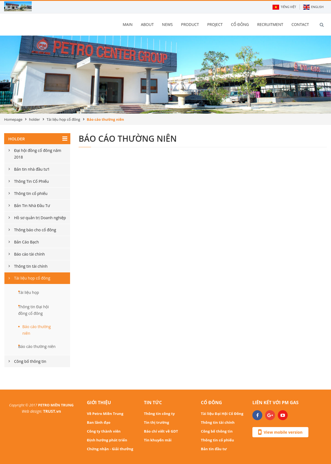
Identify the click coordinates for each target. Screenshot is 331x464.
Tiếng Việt (284, 7)
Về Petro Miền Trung (105, 413)
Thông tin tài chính (30, 266)
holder (34, 119)
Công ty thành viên (104, 431)
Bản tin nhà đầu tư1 (32, 169)
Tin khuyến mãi (158, 440)
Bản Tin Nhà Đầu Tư (32, 205)
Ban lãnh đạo (98, 422)
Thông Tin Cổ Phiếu (31, 181)
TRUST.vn (52, 411)
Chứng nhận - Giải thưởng (110, 448)
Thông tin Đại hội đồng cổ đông (33, 310)
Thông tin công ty (159, 413)
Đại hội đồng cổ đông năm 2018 (37, 154)
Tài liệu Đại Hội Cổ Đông (222, 413)
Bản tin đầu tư (214, 448)
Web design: (32, 411)
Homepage (13, 119)
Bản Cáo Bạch (26, 242)
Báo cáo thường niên (36, 330)
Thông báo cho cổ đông (35, 229)
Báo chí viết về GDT (161, 431)
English (313, 7)
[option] (165, 75)
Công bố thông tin (30, 361)
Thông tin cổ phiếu (30, 193)
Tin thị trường (156, 422)
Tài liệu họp (28, 292)
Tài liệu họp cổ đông (63, 119)
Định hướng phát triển (107, 440)
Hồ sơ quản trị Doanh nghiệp (40, 217)
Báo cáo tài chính (29, 254)
